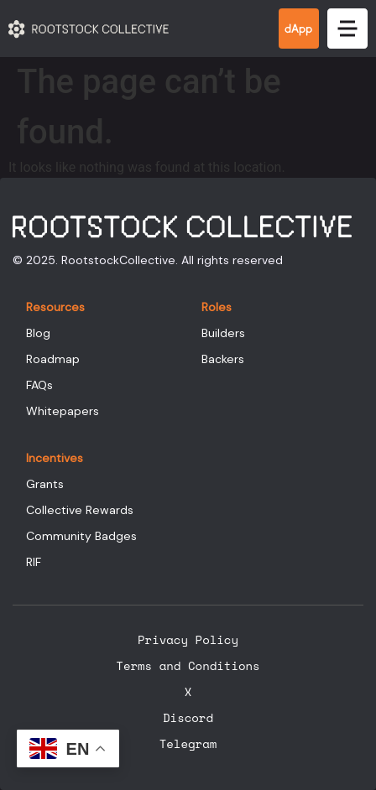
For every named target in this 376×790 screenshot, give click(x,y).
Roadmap (53, 358)
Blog (38, 332)
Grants (45, 483)
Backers (222, 358)
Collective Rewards (79, 509)
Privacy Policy (188, 639)
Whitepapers (62, 410)
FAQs (39, 384)
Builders (223, 332)
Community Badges (81, 535)
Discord (188, 717)
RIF (33, 561)
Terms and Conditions (187, 665)
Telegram (188, 743)
